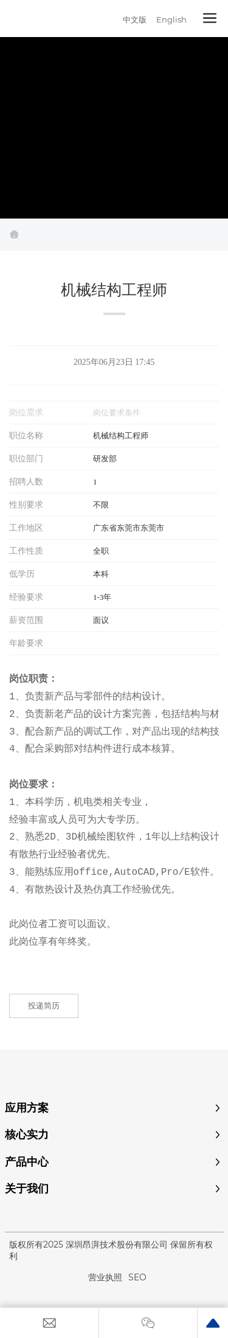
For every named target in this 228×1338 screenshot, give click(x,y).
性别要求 (26, 504)
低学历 (22, 573)
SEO (137, 1277)
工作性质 (26, 550)
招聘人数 (26, 481)
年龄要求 (26, 642)
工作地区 (26, 527)
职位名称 (26, 435)
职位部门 (26, 458)
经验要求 (26, 596)
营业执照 (105, 1277)
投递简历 (44, 1005)
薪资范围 (26, 619)
